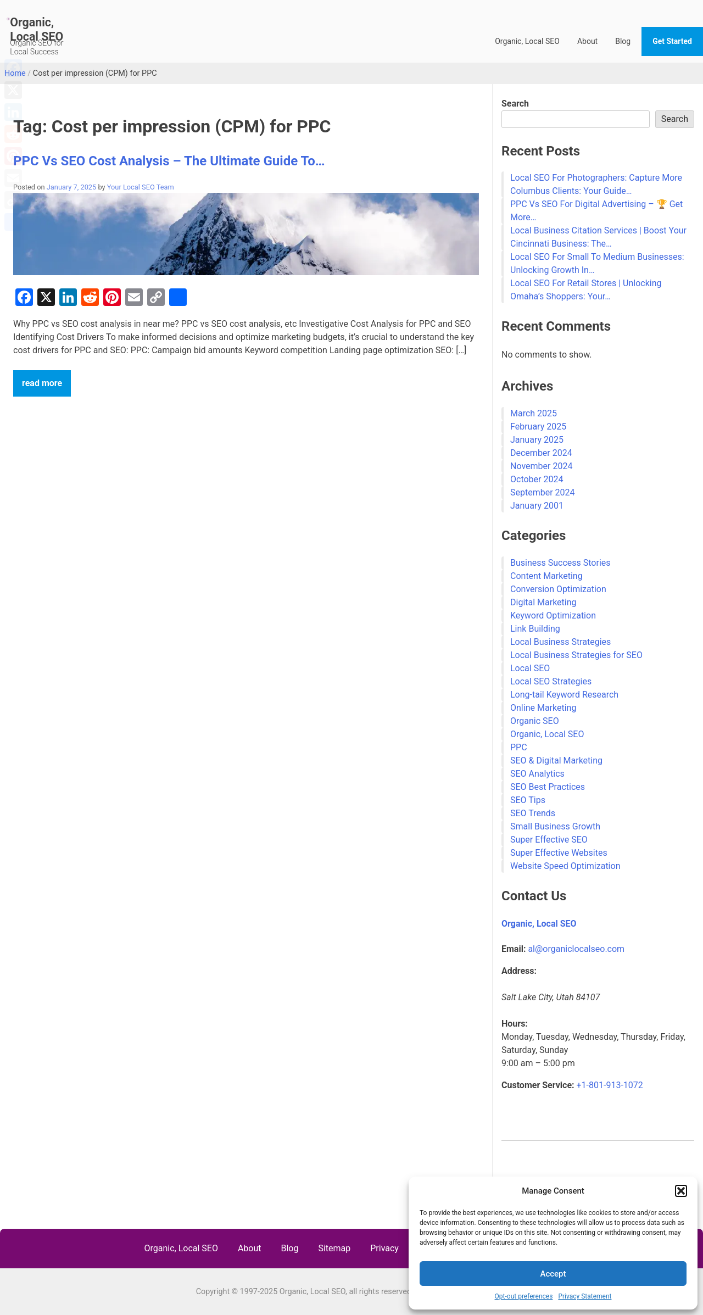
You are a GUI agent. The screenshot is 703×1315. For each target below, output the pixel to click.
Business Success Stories (560, 563)
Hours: (514, 1023)
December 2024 (541, 453)
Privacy (384, 1248)
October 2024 (536, 479)
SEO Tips (527, 800)
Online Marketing (543, 708)
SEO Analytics (537, 773)
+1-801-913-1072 (610, 1085)
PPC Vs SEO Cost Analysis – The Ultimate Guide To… (169, 161)
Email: (513, 949)
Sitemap (334, 1248)
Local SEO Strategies (551, 681)
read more (42, 383)
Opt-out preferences (524, 1296)
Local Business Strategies (560, 642)
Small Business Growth (555, 826)
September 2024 (542, 492)
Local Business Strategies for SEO (576, 655)
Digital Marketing (543, 602)
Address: (519, 971)
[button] (681, 1190)
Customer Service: (537, 1085)
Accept (553, 1274)
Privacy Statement (584, 1296)
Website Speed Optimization (565, 866)
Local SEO (530, 668)
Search (515, 103)
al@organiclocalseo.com (576, 949)
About (587, 41)
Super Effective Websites (558, 853)
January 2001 (536, 505)
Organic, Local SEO (36, 29)
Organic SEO (534, 721)
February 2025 (538, 426)
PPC (518, 747)
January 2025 (536, 439)
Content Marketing (546, 576)
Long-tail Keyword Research (564, 694)
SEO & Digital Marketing (556, 760)
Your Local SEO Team (140, 187)
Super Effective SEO (549, 839)
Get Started (672, 41)
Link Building (535, 628)
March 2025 (533, 413)
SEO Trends (532, 813)
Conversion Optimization (558, 589)
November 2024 (541, 466)
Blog (623, 41)
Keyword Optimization (553, 615)
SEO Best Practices (547, 787)
